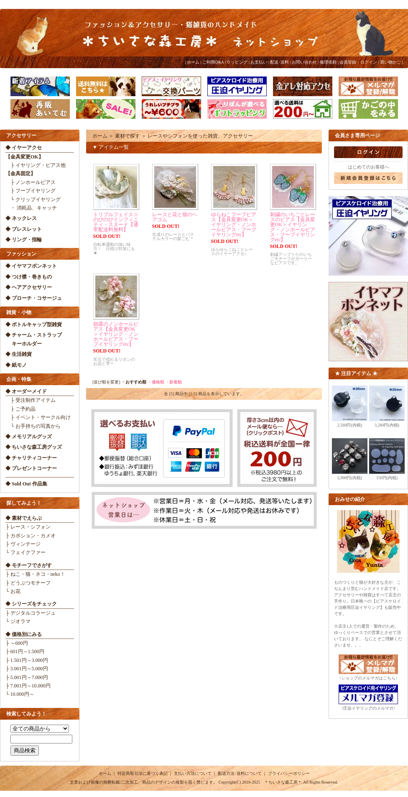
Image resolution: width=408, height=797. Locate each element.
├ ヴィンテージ (23, 544)
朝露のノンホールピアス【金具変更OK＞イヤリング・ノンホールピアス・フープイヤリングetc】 (115, 334)
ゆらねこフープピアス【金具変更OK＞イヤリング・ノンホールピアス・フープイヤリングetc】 (233, 225)
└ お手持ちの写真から (33, 426)
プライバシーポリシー (289, 773)
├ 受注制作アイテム (30, 400)
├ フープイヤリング (30, 191)
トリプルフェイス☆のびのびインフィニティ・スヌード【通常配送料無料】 (115, 222)
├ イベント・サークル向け (38, 417)
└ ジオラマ (18, 621)
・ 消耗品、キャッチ (31, 208)
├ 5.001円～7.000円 (26, 677)
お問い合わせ (304, 62)
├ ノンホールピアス (30, 182)
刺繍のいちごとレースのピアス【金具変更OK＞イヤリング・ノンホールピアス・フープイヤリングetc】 (292, 227)
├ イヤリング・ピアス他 (35, 165)
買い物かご (390, 62)
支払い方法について (193, 773)
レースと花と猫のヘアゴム (174, 217)
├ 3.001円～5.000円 (26, 669)
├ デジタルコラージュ (30, 613)
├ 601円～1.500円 (24, 651)
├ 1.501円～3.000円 (26, 660)
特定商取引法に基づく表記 (142, 773)
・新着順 (173, 382)
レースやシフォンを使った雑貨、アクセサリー (200, 136)
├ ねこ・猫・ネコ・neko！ (35, 574)
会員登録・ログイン (358, 62)
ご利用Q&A (213, 62)
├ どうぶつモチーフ (28, 583)
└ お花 (12, 591)
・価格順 (156, 382)
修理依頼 (328, 62)
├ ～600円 (16, 643)
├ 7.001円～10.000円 (28, 686)
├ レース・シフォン (28, 527)
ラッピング (237, 62)
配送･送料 (279, 62)
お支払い (258, 62)
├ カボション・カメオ (30, 536)
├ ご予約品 (20, 409)
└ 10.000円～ (19, 694)
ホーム (193, 62)
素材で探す (127, 136)
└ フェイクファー (25, 552)
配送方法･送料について (240, 773)
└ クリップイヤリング (33, 199)
